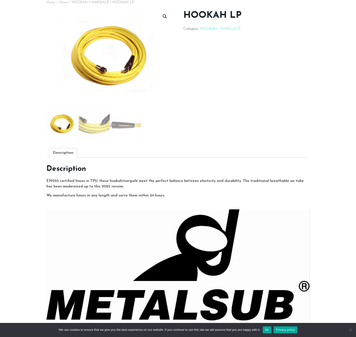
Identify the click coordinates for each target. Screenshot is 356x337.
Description (63, 153)
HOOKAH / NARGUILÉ (90, 2)
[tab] (63, 153)
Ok (267, 329)
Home (50, 2)
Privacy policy (285, 329)
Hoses (63, 2)
